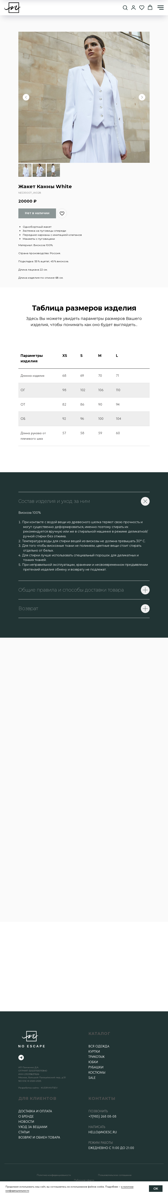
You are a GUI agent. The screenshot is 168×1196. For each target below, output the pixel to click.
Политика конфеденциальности (54, 1175)
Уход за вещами (32, 1127)
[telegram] (21, 1057)
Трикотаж (96, 1057)
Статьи (24, 1132)
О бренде (26, 1116)
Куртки (94, 1052)
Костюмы (96, 1072)
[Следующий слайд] (142, 97)
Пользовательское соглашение (114, 1175)
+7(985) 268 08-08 (102, 1116)
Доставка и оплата (35, 1111)
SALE (92, 1078)
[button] (125, 7)
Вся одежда (98, 1046)
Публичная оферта (84, 1180)
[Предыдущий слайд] (26, 97)
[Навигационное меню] (161, 7)
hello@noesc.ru (102, 1132)
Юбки (93, 1062)
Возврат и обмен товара (39, 1137)
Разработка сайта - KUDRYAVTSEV (38, 1087)
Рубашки (95, 1067)
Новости (26, 1122)
